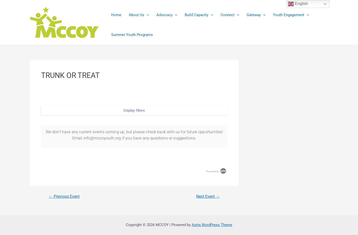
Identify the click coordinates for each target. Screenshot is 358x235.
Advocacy (166, 15)
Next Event (208, 197)
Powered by (216, 171)
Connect (230, 15)
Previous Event (64, 197)
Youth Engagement (291, 15)
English (298, 4)
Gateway (256, 15)
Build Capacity (199, 15)
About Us (139, 15)
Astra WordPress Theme (212, 225)
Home (116, 15)
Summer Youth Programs (132, 35)
